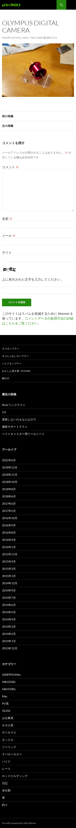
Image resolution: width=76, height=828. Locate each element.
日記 (5, 783)
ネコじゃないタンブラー (15, 356)
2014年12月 (9, 583)
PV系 (5, 703)
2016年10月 (9, 518)
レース (6, 768)
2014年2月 (9, 633)
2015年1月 (9, 576)
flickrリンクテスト (14, 405)
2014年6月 (9, 605)
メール (9, 235)
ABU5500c (9, 689)
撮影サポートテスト (15, 426)
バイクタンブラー (11, 363)
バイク (6, 761)
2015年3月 (9, 568)
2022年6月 (9, 460)
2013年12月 (9, 648)
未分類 (6, 790)
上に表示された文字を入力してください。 (33, 279)
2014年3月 (9, 626)
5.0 (4, 412)
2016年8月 (9, 532)
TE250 (6, 710)
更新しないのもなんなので (19, 419)
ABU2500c (9, 682)
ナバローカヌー (12, 754)
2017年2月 (9, 510)
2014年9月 (9, 590)
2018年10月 (9, 482)
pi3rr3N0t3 (11, 5)
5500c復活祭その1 (46, 37)
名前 (7, 218)
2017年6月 (9, 503)
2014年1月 (9, 641)
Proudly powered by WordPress (19, 823)
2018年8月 (9, 489)
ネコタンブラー (10, 348)
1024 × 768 (28, 37)
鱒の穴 (5, 378)
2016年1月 (9, 547)
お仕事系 (7, 718)
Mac (4, 696)
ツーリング (9, 747)
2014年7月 (9, 597)
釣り (5, 804)
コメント (10, 167)
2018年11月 (9, 474)
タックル (7, 739)
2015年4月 (9, 561)
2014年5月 (9, 612)
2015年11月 (9, 554)
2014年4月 (9, 619)
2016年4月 (9, 539)
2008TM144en (11, 674)
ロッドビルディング (15, 776)
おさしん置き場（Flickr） (17, 370)
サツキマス (9, 732)
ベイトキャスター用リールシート (23, 434)
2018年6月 (9, 496)
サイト (7, 252)
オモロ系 (7, 725)
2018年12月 (9, 467)
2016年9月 (9, 525)
